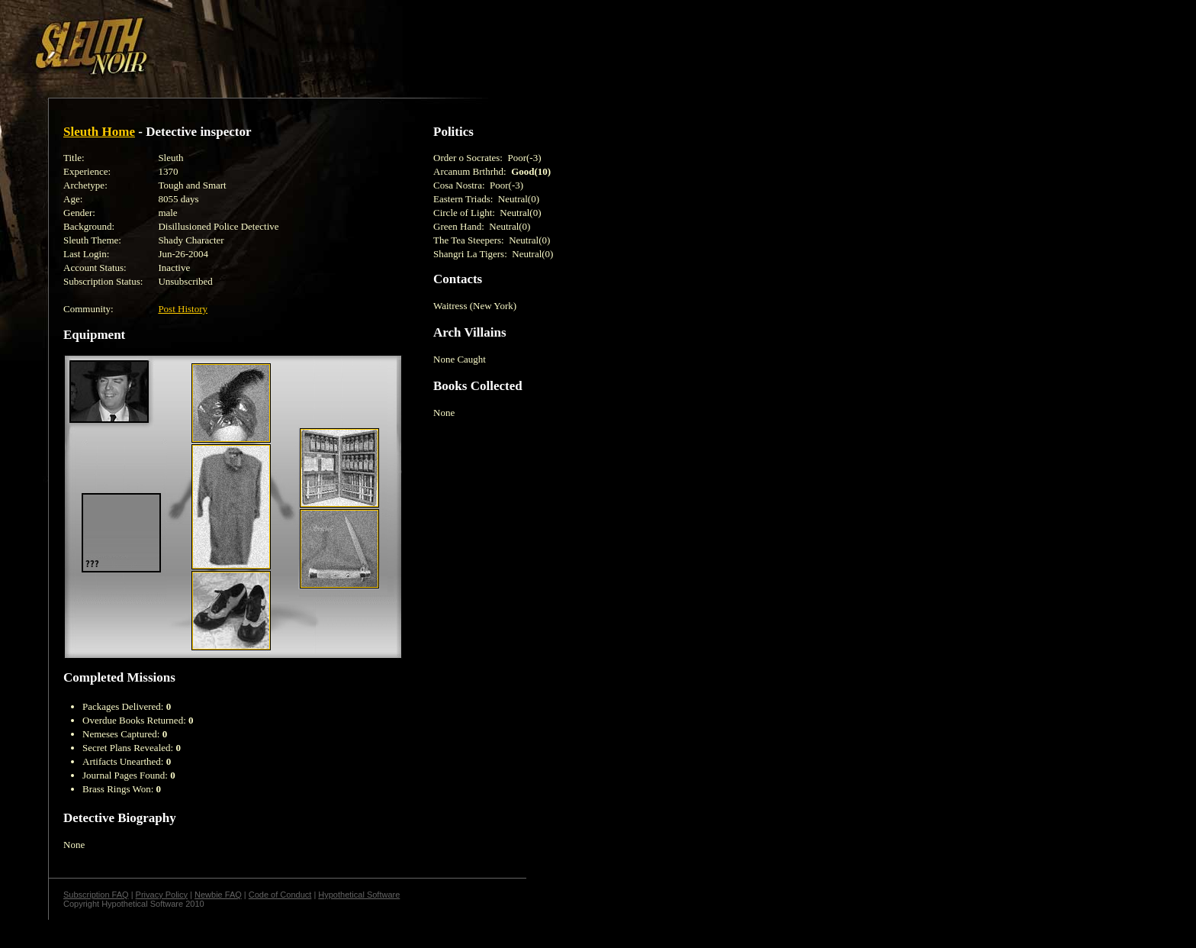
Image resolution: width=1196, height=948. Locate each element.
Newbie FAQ (218, 894)
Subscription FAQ (96, 894)
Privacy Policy (162, 894)
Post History (182, 308)
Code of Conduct (280, 894)
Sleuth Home (99, 131)
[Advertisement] (264, 40)
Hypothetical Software (359, 894)
